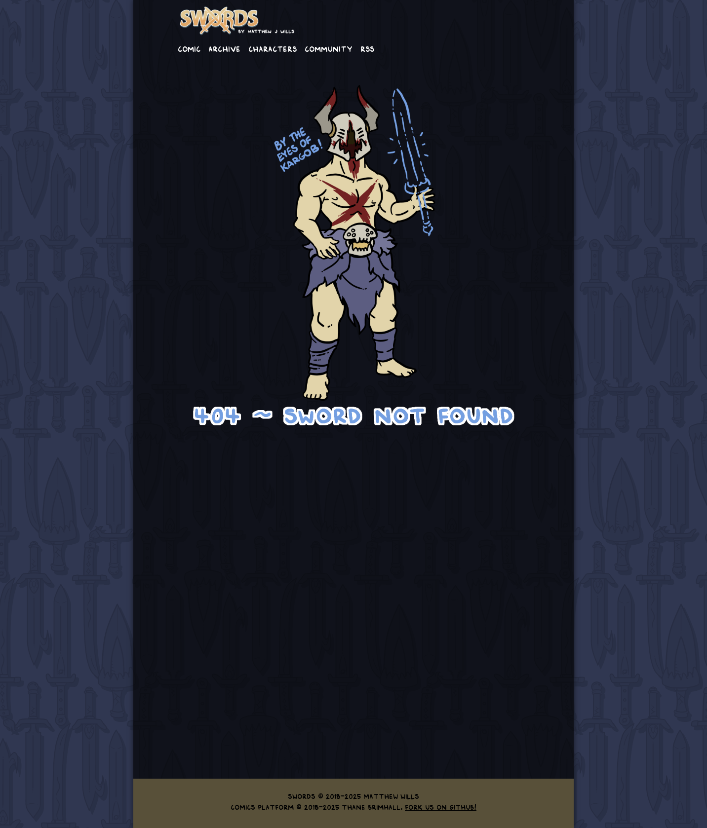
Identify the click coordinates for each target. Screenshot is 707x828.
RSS (367, 48)
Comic (189, 48)
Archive (224, 48)
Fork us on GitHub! (440, 806)
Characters (272, 48)
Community (329, 48)
